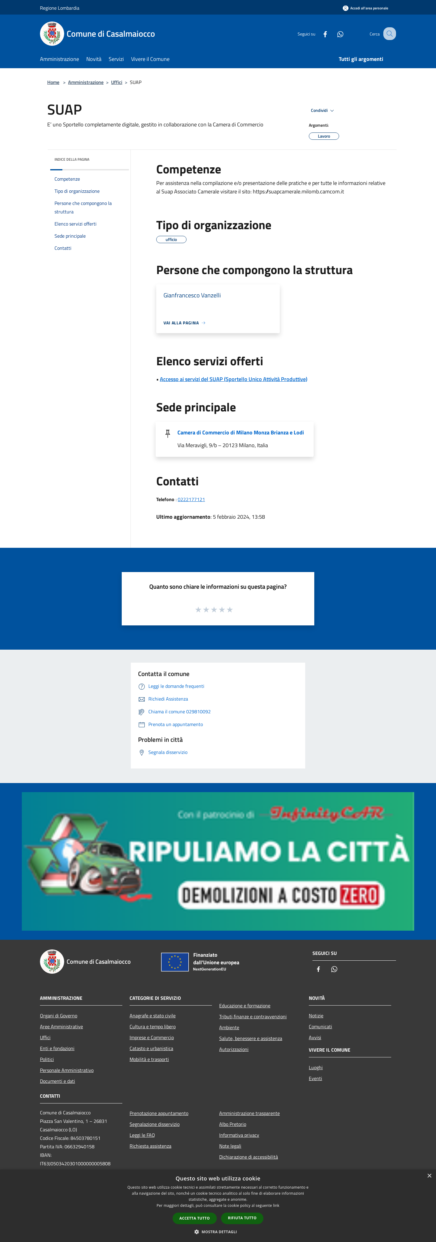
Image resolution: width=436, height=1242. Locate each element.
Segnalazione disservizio (155, 1124)
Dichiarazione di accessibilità (248, 1156)
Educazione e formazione (244, 1005)
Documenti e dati (57, 1081)
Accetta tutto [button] (195, 1218)
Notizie (316, 1015)
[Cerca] (389, 33)
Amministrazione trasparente (249, 1113)
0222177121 (191, 499)
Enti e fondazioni (57, 1048)
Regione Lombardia (59, 8)
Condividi (323, 110)
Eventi (315, 1078)
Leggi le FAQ (142, 1135)
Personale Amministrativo (67, 1070)
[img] (116, 158)
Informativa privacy (239, 1135)
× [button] (429, 1176)
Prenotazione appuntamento (159, 1113)
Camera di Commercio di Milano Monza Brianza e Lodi (240, 432)
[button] (218, 1232)
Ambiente (229, 1027)
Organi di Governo (58, 1015)
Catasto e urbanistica (151, 1048)
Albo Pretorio (232, 1124)
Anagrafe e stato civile (153, 1015)
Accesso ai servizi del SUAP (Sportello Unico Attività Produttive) (233, 379)
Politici (47, 1059)
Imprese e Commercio (152, 1037)
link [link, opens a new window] (276, 1205)
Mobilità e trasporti (149, 1059)
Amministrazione (86, 82)
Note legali (230, 1146)
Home (53, 82)
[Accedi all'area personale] (365, 8)
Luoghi (316, 1067)
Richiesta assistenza (150, 1146)
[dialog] (218, 1206)
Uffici (116, 82)
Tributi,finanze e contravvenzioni (253, 1016)
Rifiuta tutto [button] (242, 1217)
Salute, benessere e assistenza (250, 1038)
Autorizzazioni (234, 1049)
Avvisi (315, 1037)
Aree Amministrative (61, 1026)
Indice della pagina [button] (71, 159)
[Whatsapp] (335, 33)
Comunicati (320, 1026)
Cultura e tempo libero (153, 1026)
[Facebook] (320, 33)
